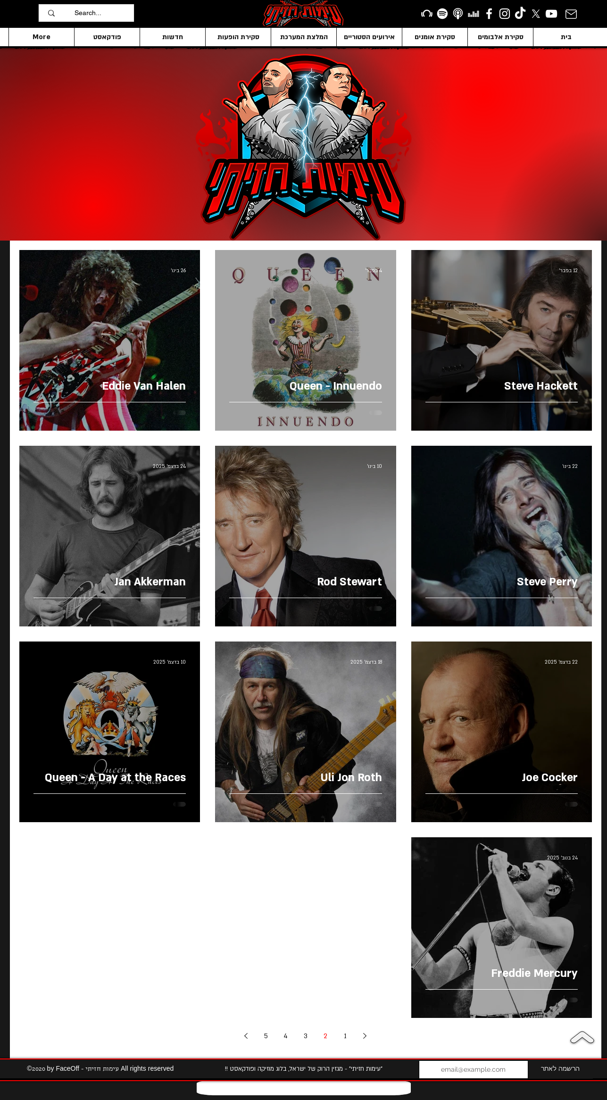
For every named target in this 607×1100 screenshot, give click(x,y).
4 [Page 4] (285, 1036)
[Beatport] (427, 14)
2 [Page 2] (325, 1036)
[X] (536, 14)
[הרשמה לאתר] (560, 1069)
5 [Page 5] (266, 1036)
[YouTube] (551, 14)
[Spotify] (442, 14)
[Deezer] (473, 14)
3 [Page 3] (306, 1036)
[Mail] (570, 14)
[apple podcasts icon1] (458, 14)
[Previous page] (365, 1035)
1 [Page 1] (345, 1036)
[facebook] (489, 14)
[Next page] (246, 1035)
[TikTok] (520, 14)
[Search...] (102, 13)
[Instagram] (505, 14)
